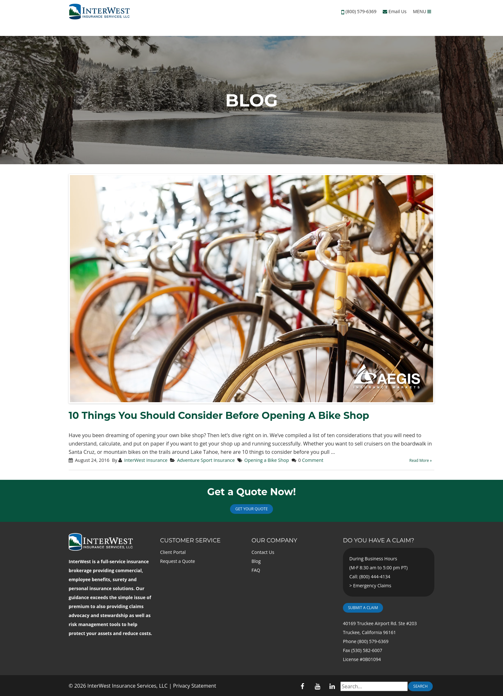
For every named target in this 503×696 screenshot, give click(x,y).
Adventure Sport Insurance (206, 460)
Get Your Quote (251, 509)
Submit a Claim (363, 607)
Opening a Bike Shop (266, 460)
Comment (312, 460)
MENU (422, 11)
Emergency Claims (372, 585)
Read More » (420, 460)
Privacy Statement (194, 685)
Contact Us (263, 552)
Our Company (274, 540)
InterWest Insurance (145, 460)
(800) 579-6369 (360, 11)
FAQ (256, 570)
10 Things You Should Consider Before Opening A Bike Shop (219, 415)
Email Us (394, 11)
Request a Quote (177, 561)
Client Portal (173, 552)
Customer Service (190, 540)
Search (420, 686)
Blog (256, 561)
